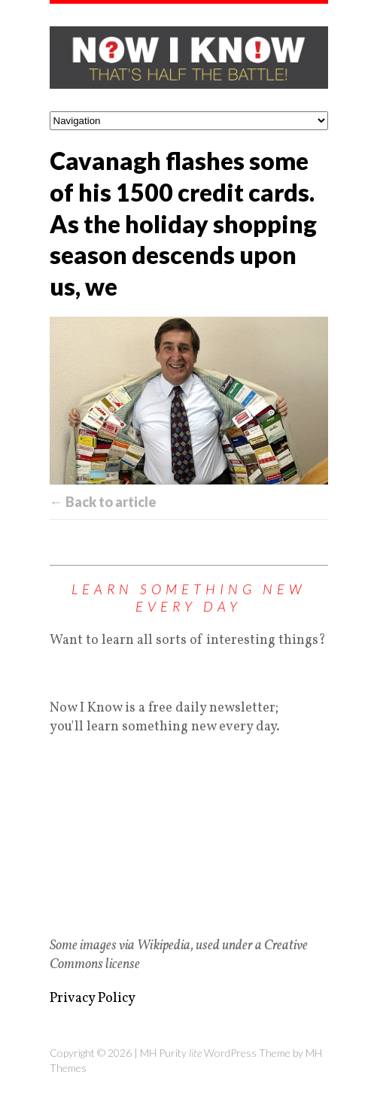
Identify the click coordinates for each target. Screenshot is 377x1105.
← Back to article (103, 501)
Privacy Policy (92, 998)
